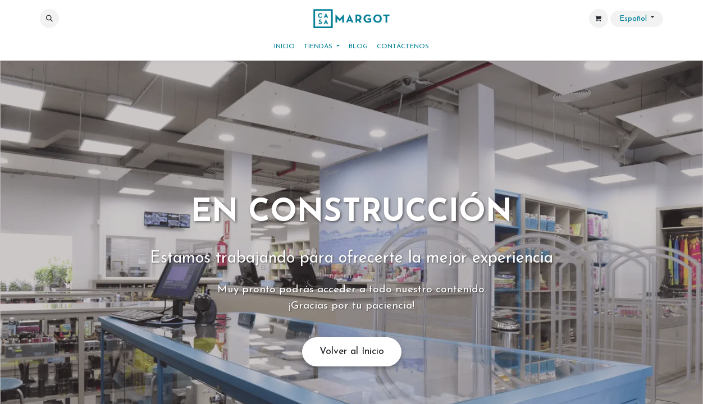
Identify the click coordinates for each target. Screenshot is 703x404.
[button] (49, 18)
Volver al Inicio (351, 351)
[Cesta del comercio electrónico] (598, 18)
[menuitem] (284, 46)
